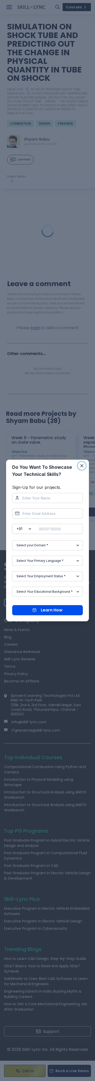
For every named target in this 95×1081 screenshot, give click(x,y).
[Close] (82, 466)
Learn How (47, 610)
